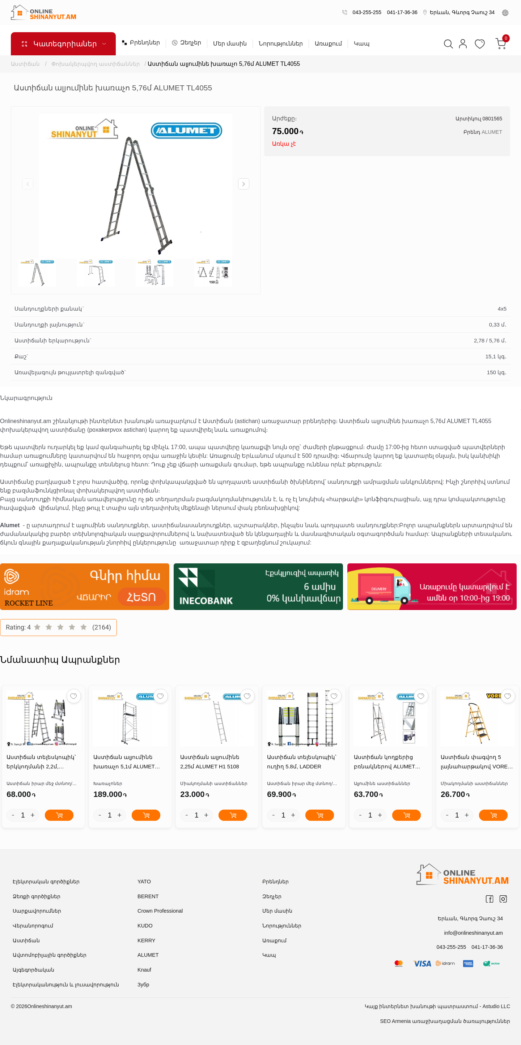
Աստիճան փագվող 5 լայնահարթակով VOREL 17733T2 (475, 764)
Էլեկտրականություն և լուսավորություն (66, 985)
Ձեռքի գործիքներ (36, 897)
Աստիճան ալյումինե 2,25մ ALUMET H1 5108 (217, 763)
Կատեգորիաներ (63, 44)
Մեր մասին (230, 44)
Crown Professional (159, 911)
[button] (243, 183)
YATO (144, 882)
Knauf (144, 970)
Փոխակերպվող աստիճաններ (96, 64)
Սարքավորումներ (37, 911)
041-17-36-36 (401, 12)
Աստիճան (25, 64)
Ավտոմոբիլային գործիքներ (49, 955)
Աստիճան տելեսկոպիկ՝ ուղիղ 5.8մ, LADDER (301, 763)
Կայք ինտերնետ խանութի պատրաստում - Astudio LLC (437, 1006)
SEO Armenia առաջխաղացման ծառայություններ (445, 1021)
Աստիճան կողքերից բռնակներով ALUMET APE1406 (384, 764)
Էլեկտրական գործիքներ (46, 882)
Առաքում (328, 44)
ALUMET (492, 132)
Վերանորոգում (33, 926)
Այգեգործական (33, 970)
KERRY (146, 940)
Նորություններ (281, 44)
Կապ (362, 44)
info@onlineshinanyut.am (474, 933)
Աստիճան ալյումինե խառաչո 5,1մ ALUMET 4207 (123, 764)
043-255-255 (365, 12)
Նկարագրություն (26, 398)
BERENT (147, 897)
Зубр (143, 985)
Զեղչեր (186, 43)
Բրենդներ (141, 43)
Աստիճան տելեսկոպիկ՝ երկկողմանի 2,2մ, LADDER (40, 764)
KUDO (144, 926)
